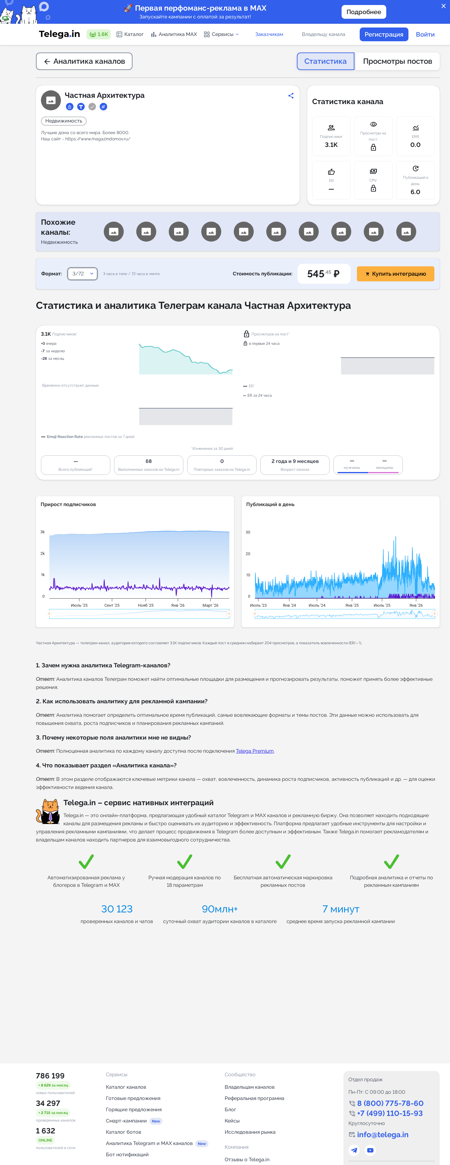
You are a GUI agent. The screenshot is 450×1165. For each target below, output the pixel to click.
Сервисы (221, 34)
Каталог (130, 34)
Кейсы (232, 1121)
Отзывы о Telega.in (247, 1159)
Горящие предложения (134, 1109)
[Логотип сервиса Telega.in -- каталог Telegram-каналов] (59, 34)
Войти (425, 34)
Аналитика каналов (84, 61)
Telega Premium (255, 751)
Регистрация (384, 34)
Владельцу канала (323, 34)
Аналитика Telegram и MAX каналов (149, 1143)
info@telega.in (383, 1134)
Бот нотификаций (127, 1154)
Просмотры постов (397, 61)
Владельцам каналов (250, 1087)
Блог (230, 1109)
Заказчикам (269, 34)
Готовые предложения (133, 1098)
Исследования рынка (250, 1132)
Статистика (325, 61)
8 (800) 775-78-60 (390, 1103)
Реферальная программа (254, 1098)
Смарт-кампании (126, 1121)
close (444, 6)
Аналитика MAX (173, 34)
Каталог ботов (123, 1132)
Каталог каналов (126, 1087)
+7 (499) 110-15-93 (390, 1113)
